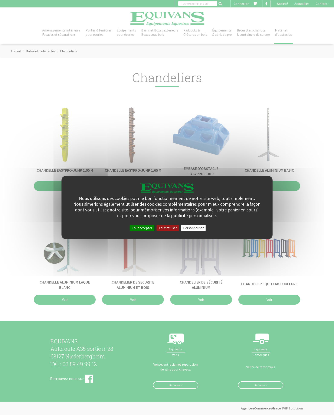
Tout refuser (168, 228)
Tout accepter (142, 228)
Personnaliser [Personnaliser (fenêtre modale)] (193, 228)
